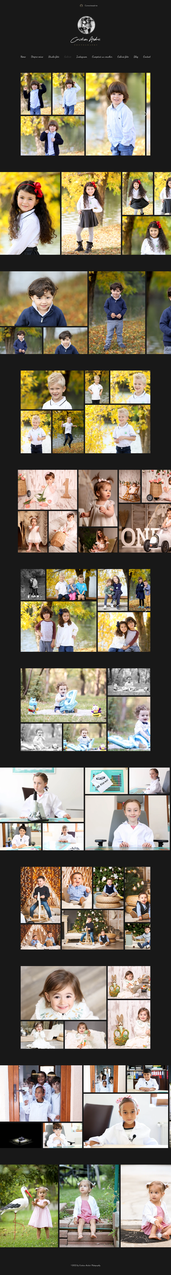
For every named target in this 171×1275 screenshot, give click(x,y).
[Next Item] (145, 114)
